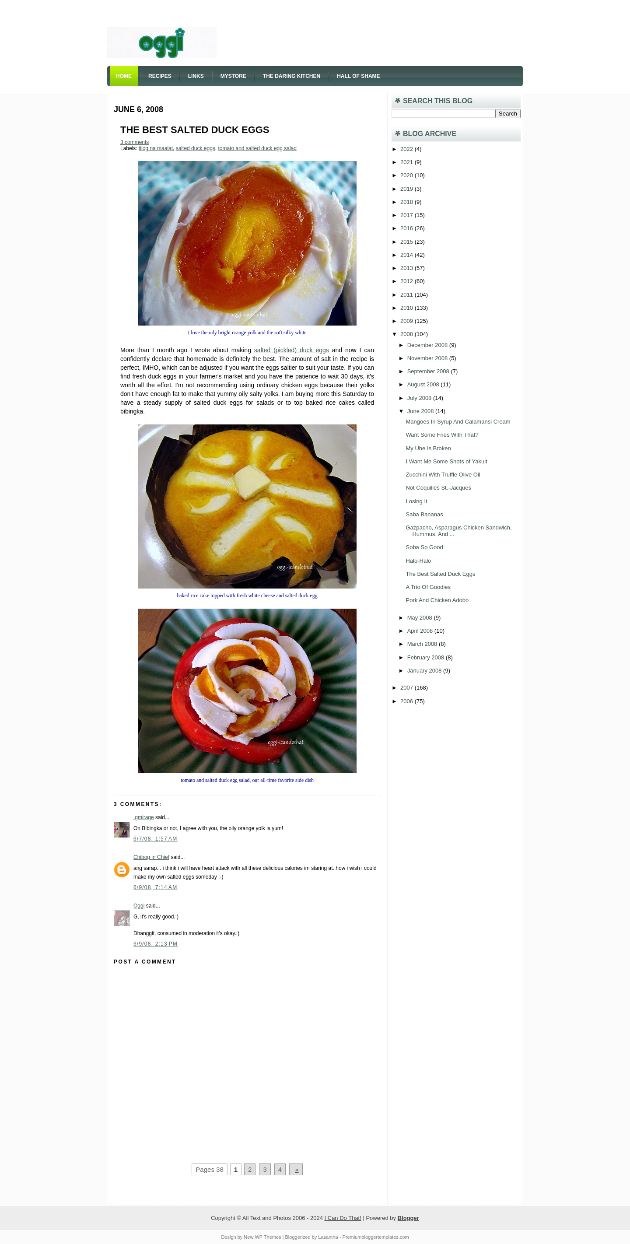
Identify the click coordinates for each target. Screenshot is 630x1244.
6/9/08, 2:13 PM (155, 944)
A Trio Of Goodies (428, 587)
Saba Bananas (424, 514)
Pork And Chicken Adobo (437, 600)
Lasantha (328, 1237)
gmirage (143, 817)
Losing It (416, 501)
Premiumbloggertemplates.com (375, 1237)
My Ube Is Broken (428, 448)
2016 (407, 228)
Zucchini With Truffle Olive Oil (443, 474)
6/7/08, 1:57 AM (155, 839)
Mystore (233, 76)
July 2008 (420, 398)
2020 (407, 175)
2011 (407, 294)
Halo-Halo (418, 560)
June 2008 (421, 411)
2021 (407, 162)
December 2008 (428, 345)
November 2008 (428, 358)
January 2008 (425, 670)
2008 (407, 334)
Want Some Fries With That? (442, 434)
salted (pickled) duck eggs (291, 350)
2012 (407, 281)
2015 (407, 241)
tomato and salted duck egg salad (257, 148)
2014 (407, 255)
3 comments (134, 142)
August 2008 (424, 384)
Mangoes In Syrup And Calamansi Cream (458, 421)
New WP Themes (262, 1237)
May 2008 (420, 617)
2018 (407, 202)
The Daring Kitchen (291, 76)
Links (196, 76)
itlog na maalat (156, 148)
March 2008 (423, 644)
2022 (407, 149)
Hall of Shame (358, 76)
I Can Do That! (343, 1218)
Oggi (138, 906)
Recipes (160, 76)
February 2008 (426, 657)
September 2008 (429, 371)
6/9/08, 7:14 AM (155, 887)
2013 (407, 268)
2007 (407, 687)
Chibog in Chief (151, 857)
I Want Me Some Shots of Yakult (446, 461)
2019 (407, 189)
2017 (407, 215)
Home (124, 76)
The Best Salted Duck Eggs (195, 129)
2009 (407, 321)
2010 (407, 308)
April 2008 (420, 630)
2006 (407, 701)
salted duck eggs (195, 148)
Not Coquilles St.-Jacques (438, 487)
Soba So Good (424, 547)
